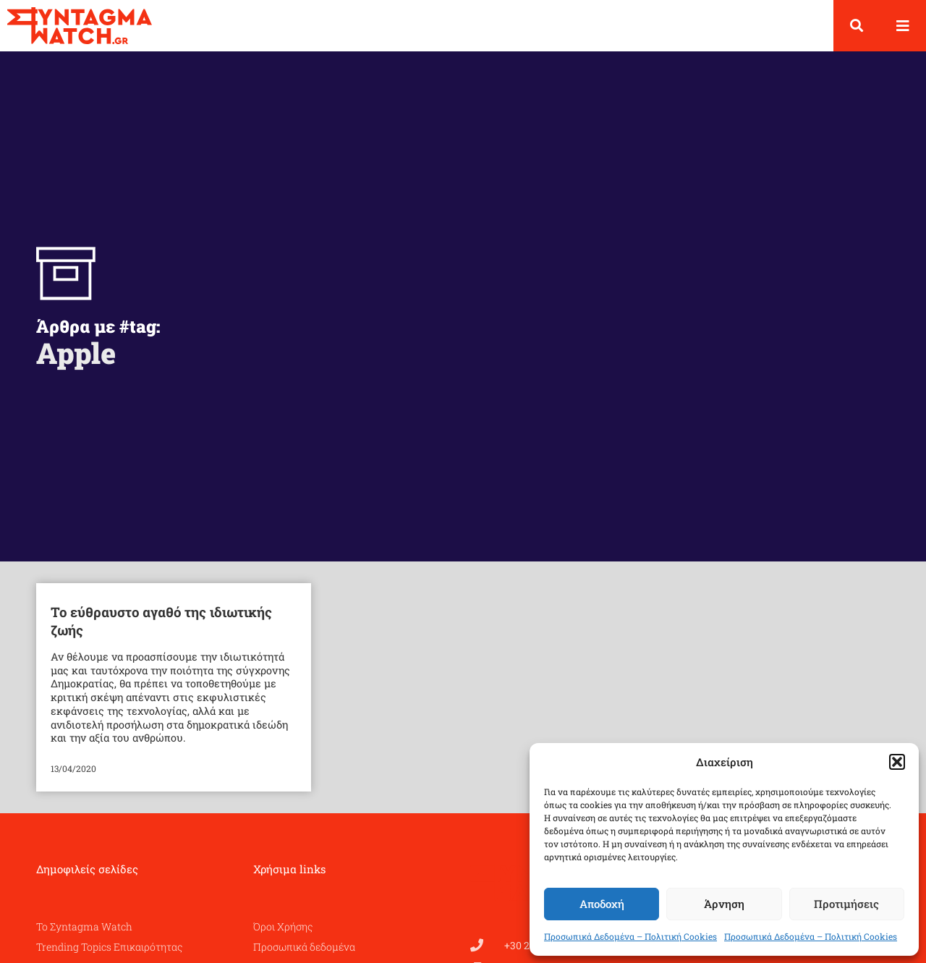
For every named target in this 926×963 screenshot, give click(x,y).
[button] (897, 762)
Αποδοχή (601, 903)
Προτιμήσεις (846, 903)
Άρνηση (724, 903)
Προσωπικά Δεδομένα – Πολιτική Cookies (630, 936)
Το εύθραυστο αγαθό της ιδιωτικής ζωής (161, 620)
